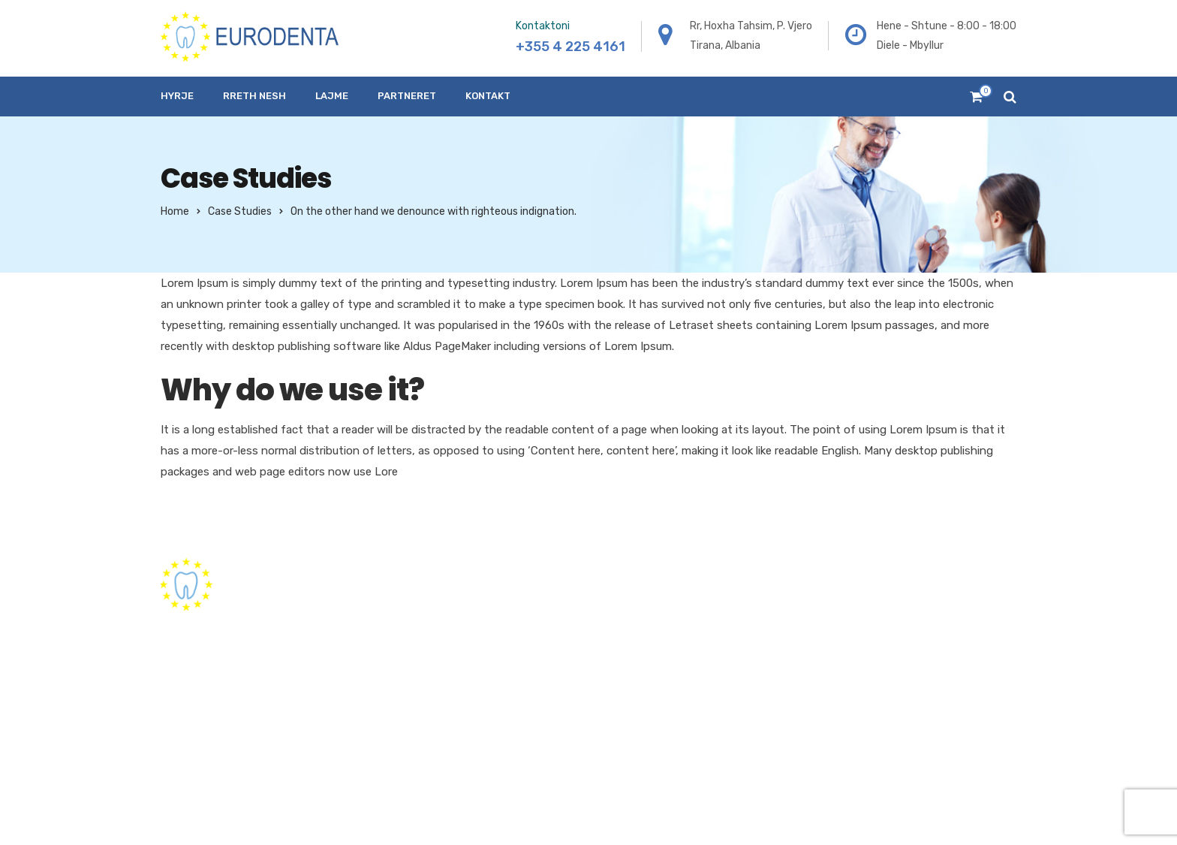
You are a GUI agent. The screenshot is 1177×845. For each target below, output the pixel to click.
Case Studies (240, 211)
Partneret (407, 95)
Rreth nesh (254, 95)
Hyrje (177, 95)
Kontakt (487, 95)
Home (175, 211)
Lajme (331, 95)
